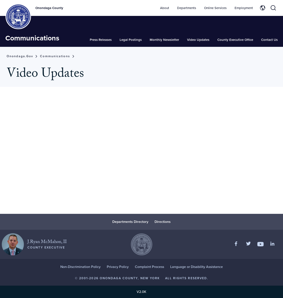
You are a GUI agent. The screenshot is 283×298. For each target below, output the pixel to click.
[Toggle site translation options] (262, 8)
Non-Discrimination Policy (80, 266)
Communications (32, 38)
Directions (163, 221)
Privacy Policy (118, 266)
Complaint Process (149, 266)
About (164, 8)
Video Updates (198, 39)
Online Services (215, 8)
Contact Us (269, 39)
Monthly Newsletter (164, 39)
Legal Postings (131, 39)
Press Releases (101, 39)
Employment (244, 8)
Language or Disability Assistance (196, 266)
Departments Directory (130, 221)
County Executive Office (235, 39)
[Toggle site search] (273, 8)
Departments (186, 8)
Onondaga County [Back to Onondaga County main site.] (49, 8)
